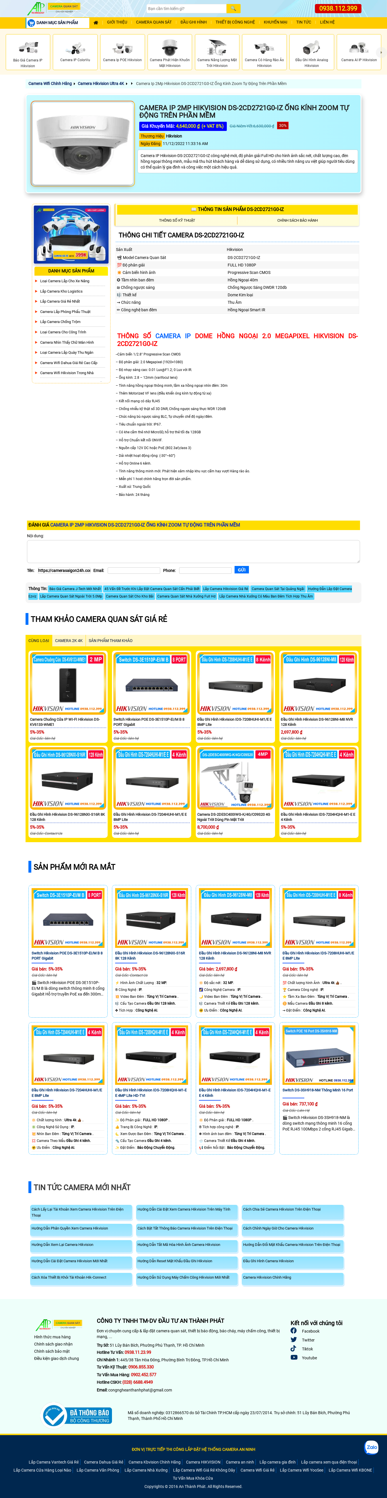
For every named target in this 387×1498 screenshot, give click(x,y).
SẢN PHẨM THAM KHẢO (111, 640)
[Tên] (64, 570)
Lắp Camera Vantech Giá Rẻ (54, 1462)
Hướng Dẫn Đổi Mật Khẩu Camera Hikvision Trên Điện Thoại (291, 1244)
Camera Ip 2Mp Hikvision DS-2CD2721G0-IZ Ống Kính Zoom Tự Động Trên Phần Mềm (211, 83)
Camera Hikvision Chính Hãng (267, 1277)
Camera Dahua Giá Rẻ (103, 1462)
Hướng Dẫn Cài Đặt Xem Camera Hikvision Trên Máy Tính (184, 1209)
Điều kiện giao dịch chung (56, 1358)
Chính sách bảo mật (52, 1351)
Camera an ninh (240, 1462)
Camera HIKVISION (203, 1462)
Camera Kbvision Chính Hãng (155, 1462)
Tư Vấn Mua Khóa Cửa (193, 1478)
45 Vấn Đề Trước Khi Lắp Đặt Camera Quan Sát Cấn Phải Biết (152, 589)
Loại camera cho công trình (63, 332)
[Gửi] (242, 570)
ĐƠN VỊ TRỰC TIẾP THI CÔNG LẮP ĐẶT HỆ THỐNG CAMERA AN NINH (193, 1449)
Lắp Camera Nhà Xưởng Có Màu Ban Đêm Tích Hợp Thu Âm (266, 596)
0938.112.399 (338, 8)
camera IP (173, 336)
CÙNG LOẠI (38, 640)
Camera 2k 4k (69, 640)
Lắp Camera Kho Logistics (61, 291)
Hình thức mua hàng (52, 1337)
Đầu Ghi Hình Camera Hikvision (268, 1261)
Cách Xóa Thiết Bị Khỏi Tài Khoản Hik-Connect (69, 1277)
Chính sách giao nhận (53, 1344)
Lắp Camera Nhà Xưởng (146, 1470)
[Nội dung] (193, 551)
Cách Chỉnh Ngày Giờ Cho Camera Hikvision (278, 1228)
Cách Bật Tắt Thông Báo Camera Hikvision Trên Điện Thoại (185, 1228)
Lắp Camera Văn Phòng (98, 1470)
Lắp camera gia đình (278, 1462)
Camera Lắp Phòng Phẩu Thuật (65, 312)
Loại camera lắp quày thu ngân (66, 352)
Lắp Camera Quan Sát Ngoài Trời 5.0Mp (71, 596)
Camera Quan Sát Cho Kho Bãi (130, 596)
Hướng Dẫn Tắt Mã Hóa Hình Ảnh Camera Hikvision (179, 1244)
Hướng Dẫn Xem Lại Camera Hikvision (62, 1244)
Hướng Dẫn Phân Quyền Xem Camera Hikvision (70, 1228)
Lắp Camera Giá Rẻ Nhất (60, 301)
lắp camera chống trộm (60, 322)
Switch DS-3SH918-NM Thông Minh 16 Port (317, 1090)
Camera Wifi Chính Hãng (50, 83)
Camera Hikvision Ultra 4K (101, 83)
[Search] (186, 8)
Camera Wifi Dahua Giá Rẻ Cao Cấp (68, 363)
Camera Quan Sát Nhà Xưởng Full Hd (186, 596)
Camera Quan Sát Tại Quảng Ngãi (278, 589)
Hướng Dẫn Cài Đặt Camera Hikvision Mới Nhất (69, 1261)
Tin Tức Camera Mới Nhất (82, 1187)
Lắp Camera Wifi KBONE (350, 1470)
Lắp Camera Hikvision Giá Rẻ (225, 589)
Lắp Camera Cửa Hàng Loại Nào (42, 1470)
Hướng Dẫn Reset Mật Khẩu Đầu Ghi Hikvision (175, 1261)
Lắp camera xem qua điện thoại (329, 1462)
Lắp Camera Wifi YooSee (301, 1470)
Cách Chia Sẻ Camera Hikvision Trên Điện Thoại (282, 1209)
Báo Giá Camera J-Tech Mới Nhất (75, 589)
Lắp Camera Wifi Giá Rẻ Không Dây (204, 1470)
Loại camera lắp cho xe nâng (64, 281)
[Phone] (205, 570)
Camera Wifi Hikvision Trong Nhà (67, 373)
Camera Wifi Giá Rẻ (257, 1470)
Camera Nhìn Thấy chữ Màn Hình (67, 342)
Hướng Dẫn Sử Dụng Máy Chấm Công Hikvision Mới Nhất (183, 1277)
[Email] (134, 570)
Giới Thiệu (117, 22)
